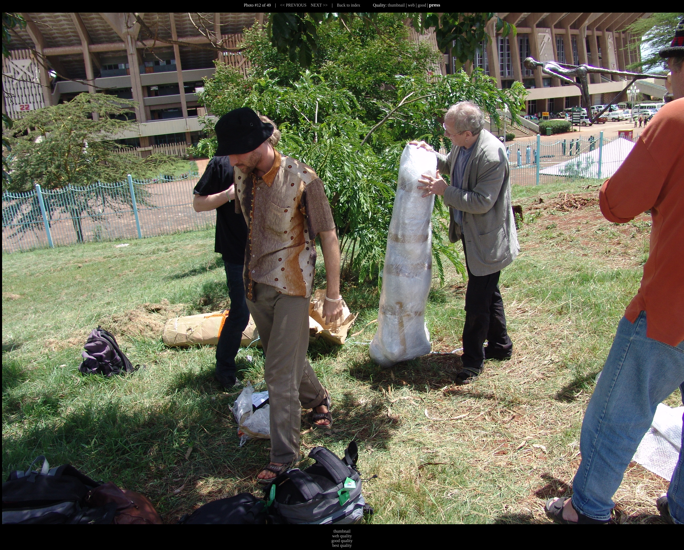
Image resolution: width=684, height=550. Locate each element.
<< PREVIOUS (293, 5)
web (411, 5)
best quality (342, 545)
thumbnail (396, 5)
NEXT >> (319, 5)
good (422, 5)
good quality (342, 540)
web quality (342, 536)
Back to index (348, 5)
